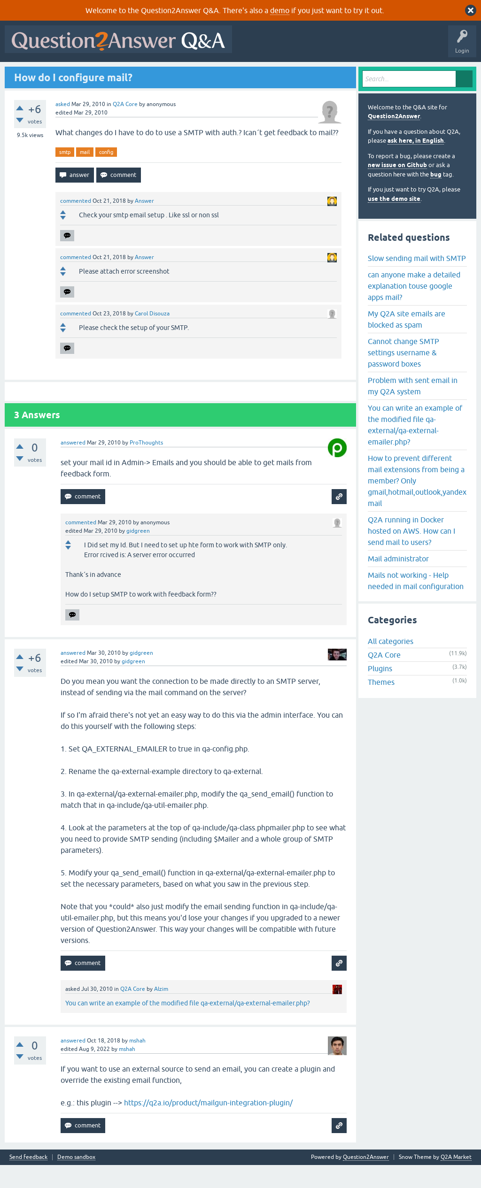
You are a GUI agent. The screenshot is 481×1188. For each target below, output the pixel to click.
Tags (165, 73)
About (297, 73)
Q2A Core (125, 126)
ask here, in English (416, 163)
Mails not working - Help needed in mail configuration (416, 603)
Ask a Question (234, 73)
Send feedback (28, 1180)
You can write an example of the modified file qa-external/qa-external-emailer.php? (187, 1026)
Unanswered (129, 73)
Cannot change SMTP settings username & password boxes (403, 375)
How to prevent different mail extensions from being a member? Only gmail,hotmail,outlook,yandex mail (417, 503)
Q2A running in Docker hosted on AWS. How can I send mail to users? (411, 553)
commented (75, 224)
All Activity (24, 73)
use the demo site (394, 221)
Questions (61, 73)
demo (279, 10)
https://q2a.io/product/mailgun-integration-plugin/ (208, 1125)
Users (195, 73)
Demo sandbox (76, 1180)
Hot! (94, 73)
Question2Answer (394, 139)
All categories (390, 664)
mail (85, 174)
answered (73, 465)
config (106, 174)
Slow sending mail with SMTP (417, 280)
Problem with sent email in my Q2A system (413, 408)
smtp (64, 174)
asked (62, 126)
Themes (381, 705)
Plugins (380, 691)
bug (436, 196)
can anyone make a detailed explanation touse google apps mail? (414, 308)
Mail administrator (398, 581)
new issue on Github (397, 188)
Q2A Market (456, 1180)
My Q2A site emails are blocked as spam (406, 342)
